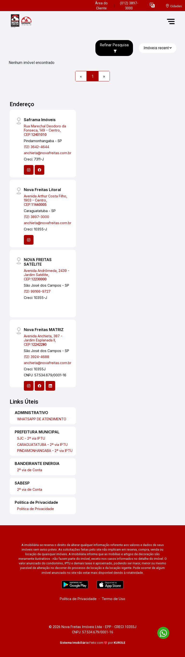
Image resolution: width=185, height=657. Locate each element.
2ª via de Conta (29, 470)
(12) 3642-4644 (36, 147)
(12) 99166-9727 (37, 291)
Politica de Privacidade (35, 509)
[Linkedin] (50, 386)
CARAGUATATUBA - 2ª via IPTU (42, 445)
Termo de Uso (113, 599)
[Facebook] (39, 170)
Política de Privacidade (78, 599)
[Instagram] (28, 170)
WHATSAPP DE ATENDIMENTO (41, 419)
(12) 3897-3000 (36, 217)
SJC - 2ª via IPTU (31, 438)
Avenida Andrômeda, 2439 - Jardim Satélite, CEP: (46, 275)
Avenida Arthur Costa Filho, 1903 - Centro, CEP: (45, 200)
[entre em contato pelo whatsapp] (161, 632)
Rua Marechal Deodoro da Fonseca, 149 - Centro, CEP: (45, 130)
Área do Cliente (101, 6)
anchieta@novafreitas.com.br (47, 153)
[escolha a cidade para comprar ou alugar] (173, 6)
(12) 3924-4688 (36, 357)
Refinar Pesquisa (114, 48)
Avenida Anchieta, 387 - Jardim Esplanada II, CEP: (43, 340)
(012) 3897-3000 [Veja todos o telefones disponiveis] (129, 6)
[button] (152, 5)
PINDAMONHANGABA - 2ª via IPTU (45, 451)
